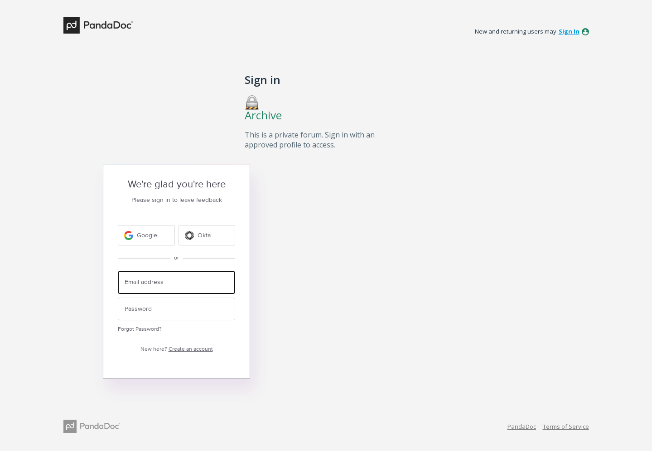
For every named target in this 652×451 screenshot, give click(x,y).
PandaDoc (521, 426)
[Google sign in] (146, 235)
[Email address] (176, 282)
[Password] (176, 309)
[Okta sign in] (207, 235)
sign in (569, 31)
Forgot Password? (140, 329)
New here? (176, 349)
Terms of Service (566, 426)
